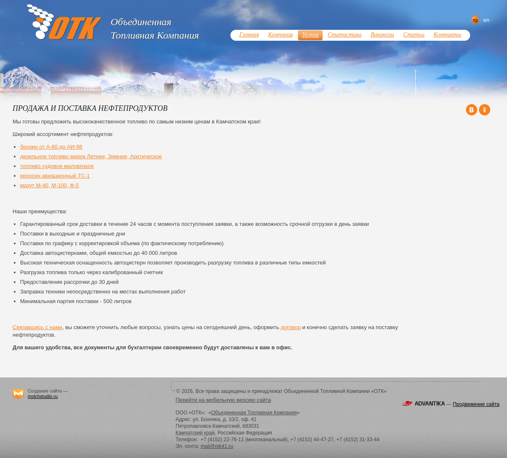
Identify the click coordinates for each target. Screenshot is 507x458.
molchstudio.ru (43, 396)
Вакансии (382, 34)
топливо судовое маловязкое (57, 166)
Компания (280, 34)
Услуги (310, 34)
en (486, 20)
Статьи (414, 34)
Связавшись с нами (37, 327)
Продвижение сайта (476, 404)
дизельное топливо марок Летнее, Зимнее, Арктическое (91, 156)
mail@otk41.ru (217, 446)
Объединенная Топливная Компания (254, 413)
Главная (249, 34)
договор (291, 327)
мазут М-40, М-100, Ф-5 (49, 185)
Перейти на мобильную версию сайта (223, 400)
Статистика (344, 34)
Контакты (447, 34)
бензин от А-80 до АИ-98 (51, 147)
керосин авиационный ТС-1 (55, 176)
